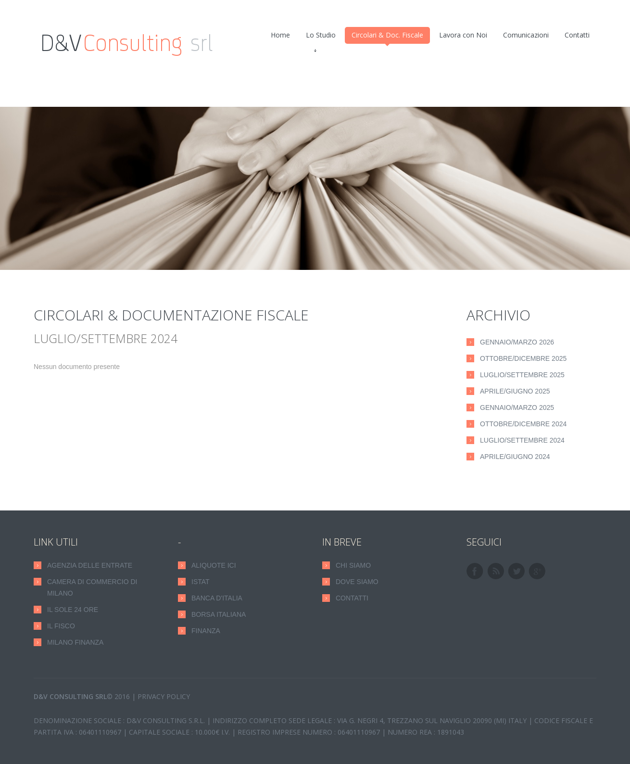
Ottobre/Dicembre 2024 (523, 424)
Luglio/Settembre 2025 (522, 375)
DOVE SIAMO (357, 582)
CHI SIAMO (353, 565)
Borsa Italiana (218, 614)
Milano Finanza (75, 642)
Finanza (205, 631)
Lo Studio (321, 37)
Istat (200, 582)
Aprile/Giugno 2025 (515, 391)
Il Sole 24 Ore (72, 609)
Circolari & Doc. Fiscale (387, 37)
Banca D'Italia (216, 598)
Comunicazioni (526, 34)
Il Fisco (61, 626)
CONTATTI (352, 598)
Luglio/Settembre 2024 (522, 440)
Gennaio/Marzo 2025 (517, 407)
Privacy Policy (164, 696)
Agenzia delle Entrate (89, 565)
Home (280, 34)
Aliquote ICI (213, 565)
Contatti (577, 34)
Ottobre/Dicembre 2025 (523, 358)
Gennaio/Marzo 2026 (517, 342)
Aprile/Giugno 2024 (515, 456)
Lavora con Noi (463, 34)
